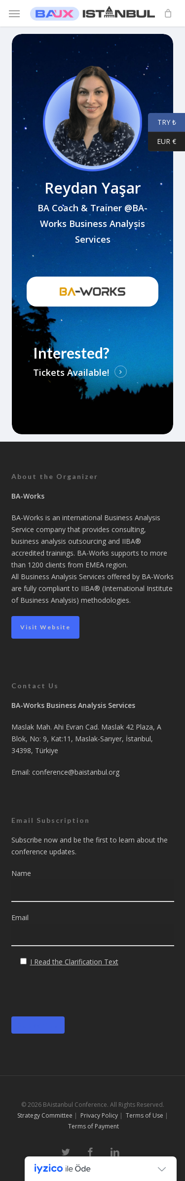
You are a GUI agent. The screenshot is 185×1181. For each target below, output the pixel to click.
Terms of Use (144, 1115)
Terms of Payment (93, 1126)
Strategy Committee (45, 1115)
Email (92, 929)
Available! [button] (88, 372)
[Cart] (165, 13)
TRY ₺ (162, 122)
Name (92, 885)
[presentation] (86, 997)
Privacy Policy (99, 1115)
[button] (14, 13)
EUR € (162, 141)
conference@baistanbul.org (75, 772)
